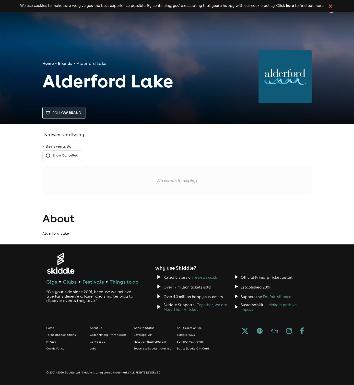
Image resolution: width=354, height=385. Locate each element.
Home (48, 63)
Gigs (51, 282)
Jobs (93, 348)
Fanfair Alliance (277, 296)
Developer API (142, 335)
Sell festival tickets (190, 341)
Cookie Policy (55, 348)
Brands (65, 63)
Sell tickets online (189, 328)
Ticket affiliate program (149, 341)
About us (96, 328)
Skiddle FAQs (186, 335)
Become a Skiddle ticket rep (152, 348)
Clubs (70, 282)
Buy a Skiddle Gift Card (193, 348)
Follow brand (64, 113)
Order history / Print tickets (108, 335)
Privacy (51, 341)
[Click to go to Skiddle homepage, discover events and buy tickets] (60, 263)
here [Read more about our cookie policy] (290, 5)
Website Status (143, 328)
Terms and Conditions (61, 335)
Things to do (124, 282)
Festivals (93, 282)
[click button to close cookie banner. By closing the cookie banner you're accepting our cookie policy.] (330, 6)
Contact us (97, 341)
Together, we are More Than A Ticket (195, 307)
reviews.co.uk (205, 277)
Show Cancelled (62, 156)
